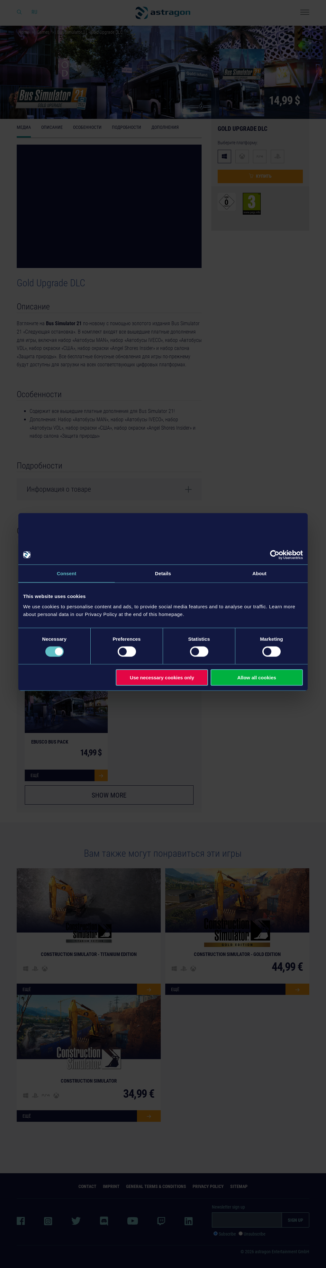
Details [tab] (163, 573)
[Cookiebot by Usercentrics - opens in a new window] (275, 555)
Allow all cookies (256, 677)
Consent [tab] (67, 573)
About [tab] (259, 573)
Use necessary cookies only (162, 677)
